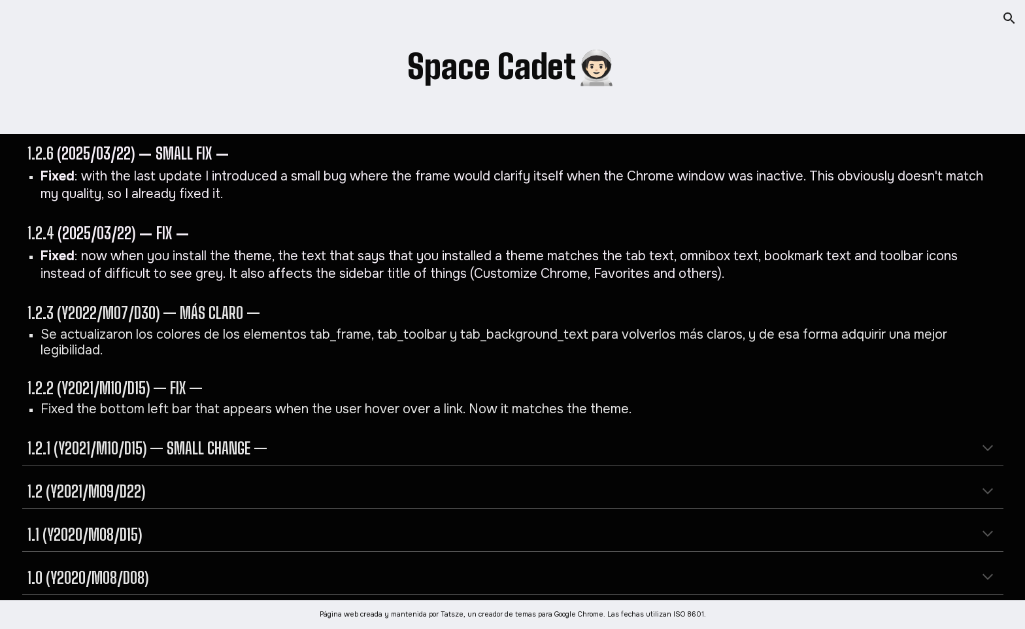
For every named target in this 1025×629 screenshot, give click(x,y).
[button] (1009, 18)
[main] (512, 67)
